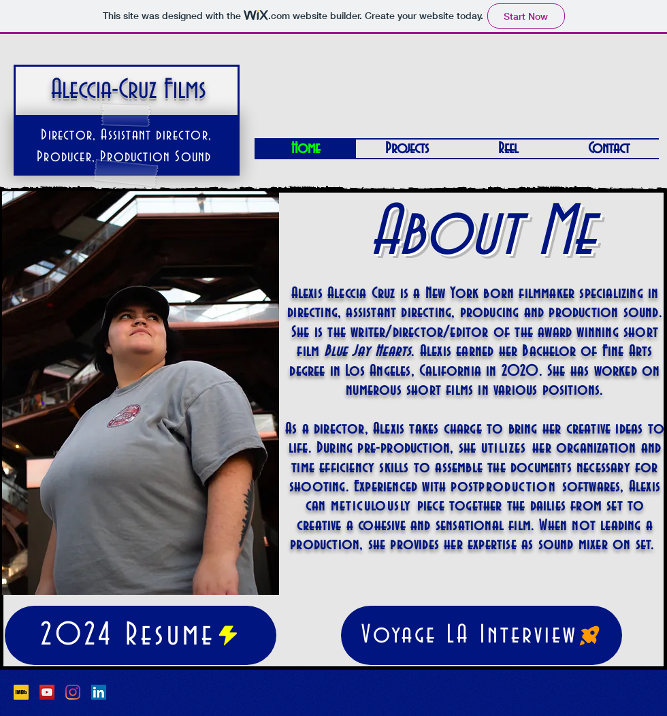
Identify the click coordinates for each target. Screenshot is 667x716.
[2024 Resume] (140, 635)
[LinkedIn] (98, 692)
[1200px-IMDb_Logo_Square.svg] (21, 692)
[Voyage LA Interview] (481, 635)
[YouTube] (46, 692)
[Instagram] (72, 692)
